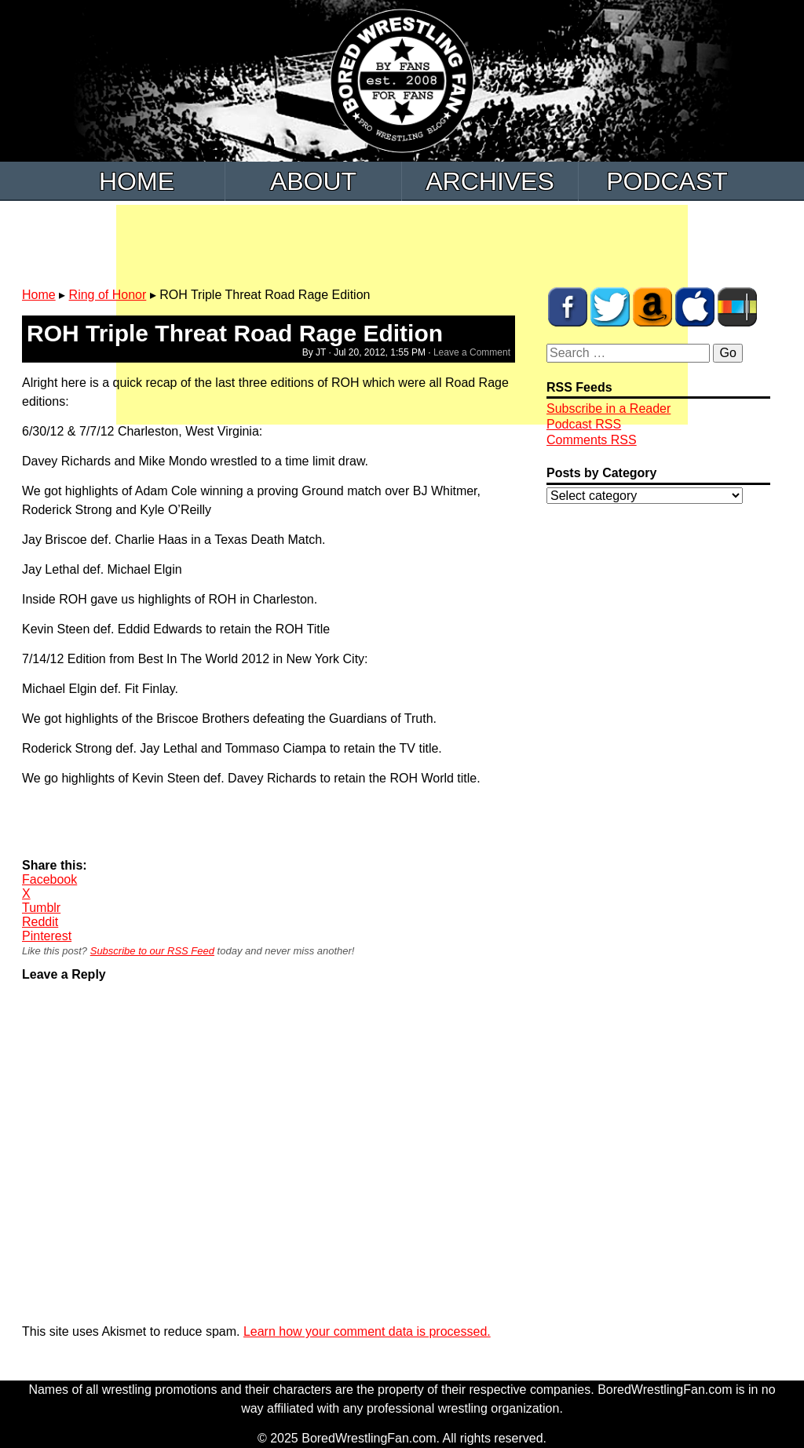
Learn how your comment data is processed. (367, 1331)
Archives (490, 181)
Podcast (667, 181)
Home (136, 181)
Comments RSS (591, 440)
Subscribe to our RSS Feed (152, 951)
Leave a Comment (471, 352)
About (313, 181)
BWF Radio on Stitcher (737, 306)
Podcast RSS (583, 424)
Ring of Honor (108, 294)
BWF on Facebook (567, 306)
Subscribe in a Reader (608, 408)
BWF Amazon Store (652, 306)
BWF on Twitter (610, 306)
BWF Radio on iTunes (694, 306)
